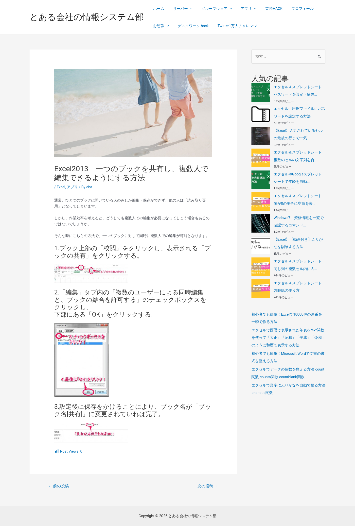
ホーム (157, 8)
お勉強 (157, 26)
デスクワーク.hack (191, 26)
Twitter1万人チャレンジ (233, 26)
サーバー (178, 8)
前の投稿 (58, 486)
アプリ (241, 8)
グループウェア (211, 8)
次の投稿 (207, 486)
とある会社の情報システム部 (87, 17)
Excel (61, 187)
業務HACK (267, 8)
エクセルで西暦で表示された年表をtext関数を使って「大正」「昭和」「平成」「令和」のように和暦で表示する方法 (288, 335)
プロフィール (295, 8)
